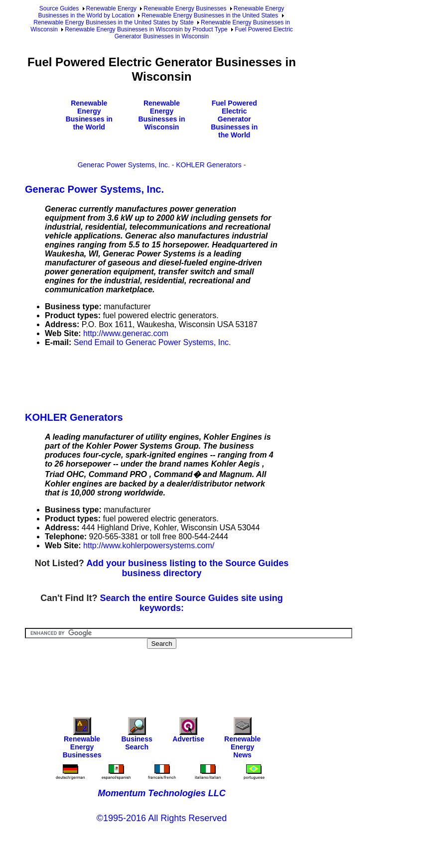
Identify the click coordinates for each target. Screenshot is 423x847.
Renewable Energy (111, 8)
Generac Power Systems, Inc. (124, 165)
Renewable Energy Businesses (184, 8)
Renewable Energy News (242, 740)
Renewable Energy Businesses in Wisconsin (161, 115)
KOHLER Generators (209, 165)
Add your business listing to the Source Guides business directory (187, 568)
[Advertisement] (206, 377)
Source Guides (59, 8)
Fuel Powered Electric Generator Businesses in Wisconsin (204, 33)
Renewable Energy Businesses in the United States (209, 15)
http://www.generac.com (125, 333)
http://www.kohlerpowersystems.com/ (148, 545)
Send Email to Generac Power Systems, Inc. (152, 342)
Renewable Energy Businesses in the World (89, 115)
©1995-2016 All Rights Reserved (162, 818)
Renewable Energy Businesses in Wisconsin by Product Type (146, 29)
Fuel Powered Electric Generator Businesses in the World (234, 119)
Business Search (136, 736)
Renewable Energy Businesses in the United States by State (113, 22)
